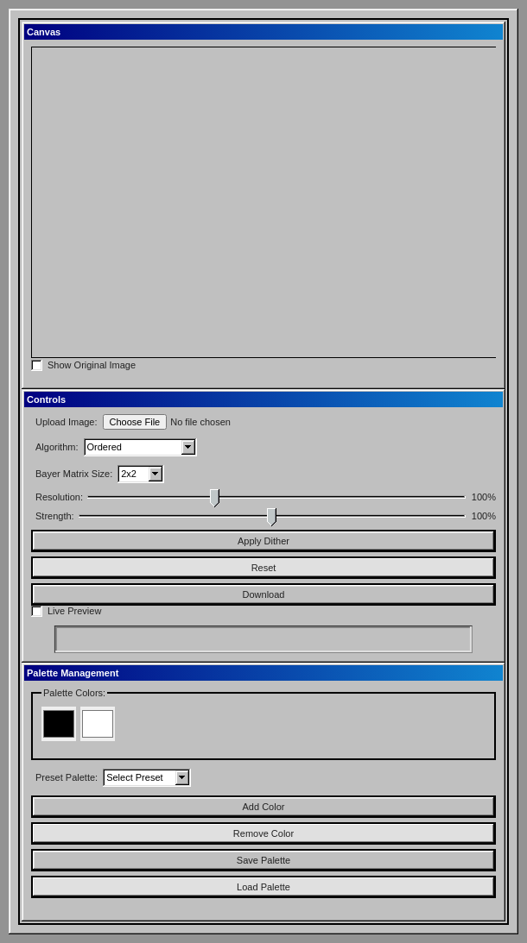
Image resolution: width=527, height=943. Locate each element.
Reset (263, 568)
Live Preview (74, 611)
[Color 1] (58, 724)
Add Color (264, 807)
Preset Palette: (66, 777)
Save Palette (263, 860)
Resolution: (59, 497)
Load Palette (263, 887)
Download (264, 594)
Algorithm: (57, 447)
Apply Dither (263, 541)
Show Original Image (92, 365)
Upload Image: (66, 422)
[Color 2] (97, 724)
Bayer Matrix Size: (73, 473)
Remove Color (263, 833)
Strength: (54, 516)
